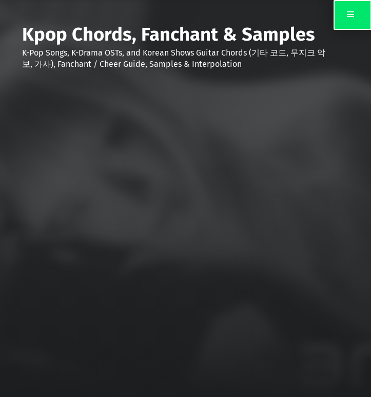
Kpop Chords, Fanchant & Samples (168, 34)
